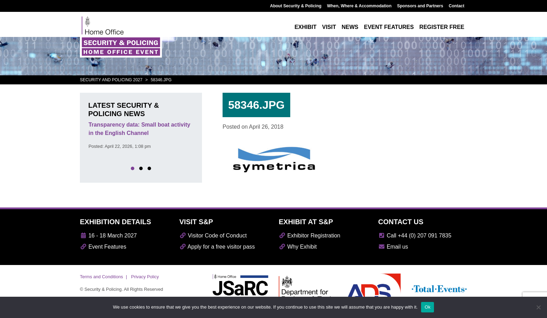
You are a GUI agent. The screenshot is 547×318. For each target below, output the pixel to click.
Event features (389, 27)
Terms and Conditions (101, 276)
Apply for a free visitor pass (217, 247)
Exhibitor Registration (309, 235)
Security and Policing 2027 (111, 79)
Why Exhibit (298, 247)
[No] (538, 307)
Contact (456, 5)
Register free (441, 27)
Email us (393, 247)
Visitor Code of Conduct (213, 235)
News (350, 27)
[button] (132, 168)
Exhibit (305, 27)
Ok (427, 307)
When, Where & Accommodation (359, 5)
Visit (329, 27)
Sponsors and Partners (420, 5)
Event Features (103, 247)
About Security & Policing (295, 5)
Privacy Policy (145, 276)
